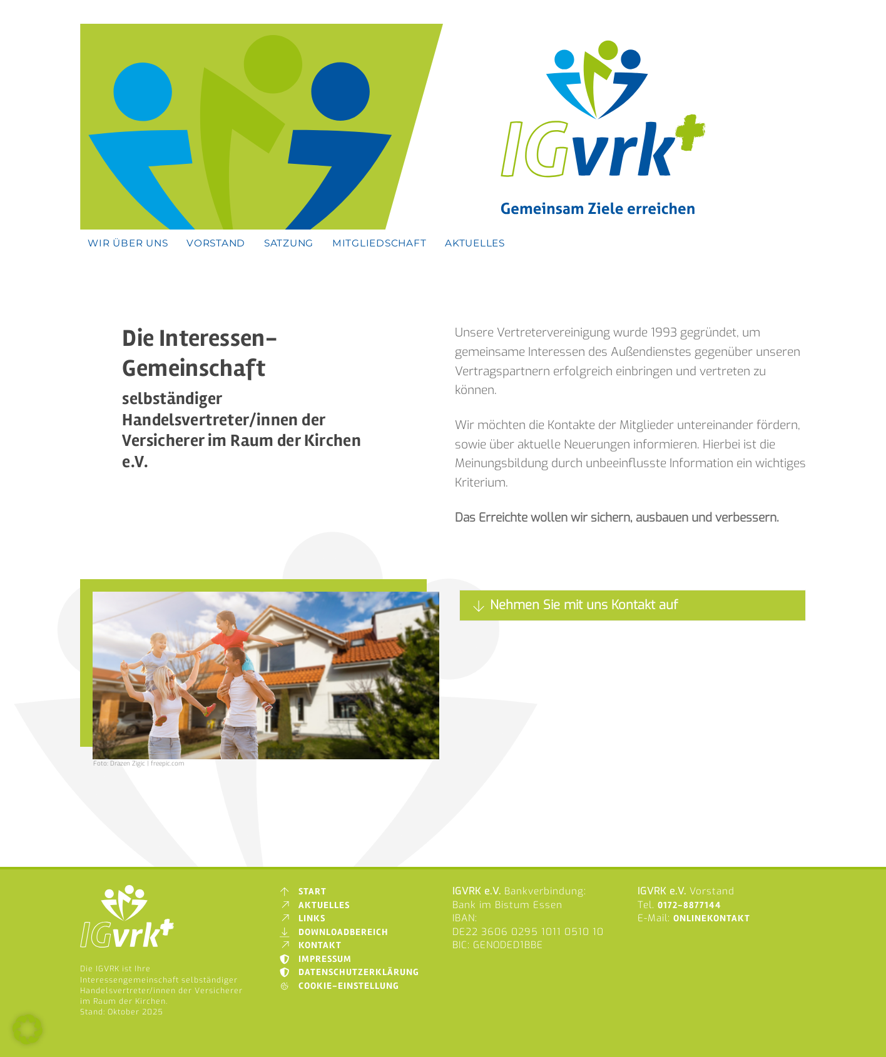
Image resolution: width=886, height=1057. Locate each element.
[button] (27, 1029)
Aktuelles (475, 243)
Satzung (288, 243)
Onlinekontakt (711, 918)
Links (302, 918)
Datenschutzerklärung (349, 972)
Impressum (315, 959)
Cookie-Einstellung (339, 986)
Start (303, 892)
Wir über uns (128, 243)
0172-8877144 (689, 905)
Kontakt (310, 945)
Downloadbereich (334, 932)
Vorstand (215, 243)
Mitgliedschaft (379, 243)
